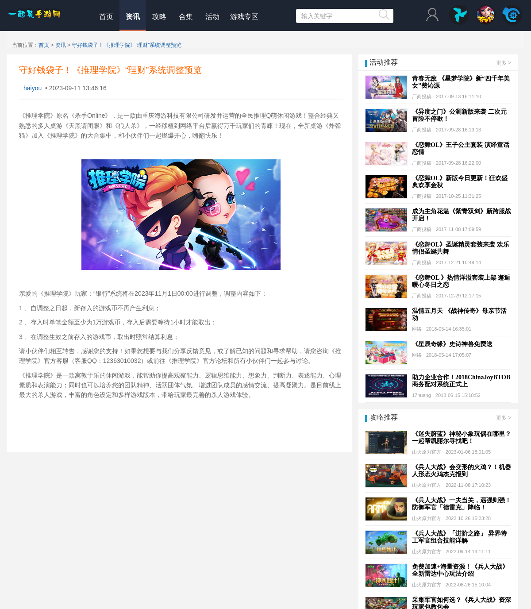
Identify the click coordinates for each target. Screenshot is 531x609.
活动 (212, 16)
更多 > (503, 63)
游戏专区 (244, 16)
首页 (106, 16)
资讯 (133, 16)
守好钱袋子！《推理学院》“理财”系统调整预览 (126, 45)
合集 (186, 16)
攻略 (159, 16)
